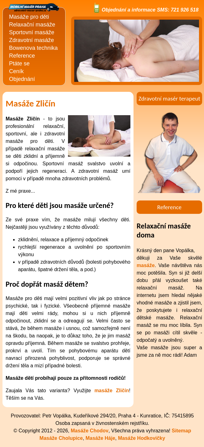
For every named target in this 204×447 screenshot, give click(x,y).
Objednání (22, 79)
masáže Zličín (112, 390)
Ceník (16, 71)
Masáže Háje (100, 438)
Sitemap (181, 430)
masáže (146, 265)
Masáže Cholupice (61, 438)
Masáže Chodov (90, 430)
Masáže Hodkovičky (141, 438)
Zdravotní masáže (31, 40)
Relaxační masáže (32, 24)
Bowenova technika (33, 48)
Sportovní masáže (31, 32)
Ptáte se (19, 63)
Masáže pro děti (29, 17)
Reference (22, 56)
